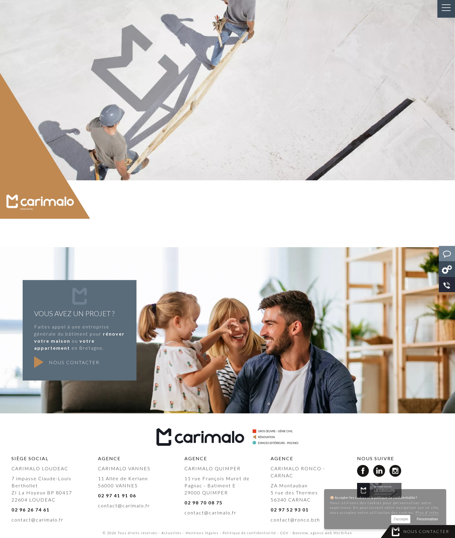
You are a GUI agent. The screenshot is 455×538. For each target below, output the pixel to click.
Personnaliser (427, 519)
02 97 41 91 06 (117, 495)
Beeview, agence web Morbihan (322, 533)
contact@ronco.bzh (295, 519)
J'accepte (400, 519)
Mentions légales (202, 533)
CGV (284, 533)
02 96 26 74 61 (30, 509)
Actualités (171, 533)
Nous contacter (426, 531)
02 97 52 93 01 (290, 509)
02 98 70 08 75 (203, 502)
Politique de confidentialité (249, 533)
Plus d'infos (427, 512)
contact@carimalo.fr (37, 519)
